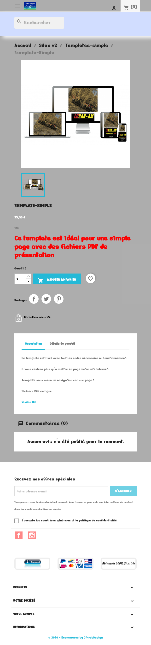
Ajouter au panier (57, 280)
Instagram (32, 535)
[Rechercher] (39, 23)
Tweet (46, 299)
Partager (34, 299)
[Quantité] (20, 279)
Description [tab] (33, 344)
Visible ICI (29, 402)
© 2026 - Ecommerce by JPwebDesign (75, 637)
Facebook (19, 535)
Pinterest (59, 299)
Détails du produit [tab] (62, 344)
